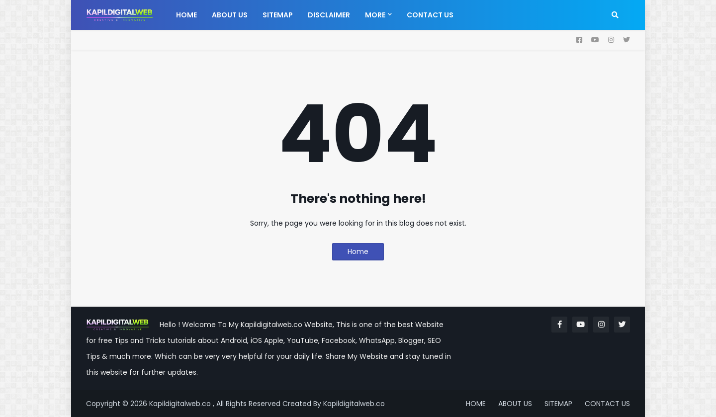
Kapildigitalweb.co (354, 404)
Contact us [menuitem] (430, 15)
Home (358, 251)
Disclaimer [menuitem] (329, 15)
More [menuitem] (375, 15)
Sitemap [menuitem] (278, 15)
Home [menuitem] (186, 15)
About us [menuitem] (230, 15)
